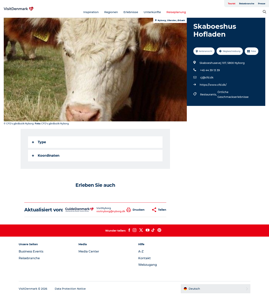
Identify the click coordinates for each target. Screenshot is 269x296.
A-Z (141, 251)
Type (39, 142)
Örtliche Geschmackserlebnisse (233, 94)
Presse (261, 3)
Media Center (88, 251)
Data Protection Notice (70, 288)
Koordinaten (45, 156)
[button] (136, 210)
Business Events (31, 251)
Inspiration (91, 12)
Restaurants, (208, 94)
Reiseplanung (176, 12)
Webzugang (147, 264)
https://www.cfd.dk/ (213, 84)
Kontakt (144, 258)
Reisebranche (246, 3)
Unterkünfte (152, 12)
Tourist (231, 3)
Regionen (111, 12)
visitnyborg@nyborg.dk (110, 211)
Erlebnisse (130, 12)
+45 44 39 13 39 (210, 70)
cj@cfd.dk (207, 77)
